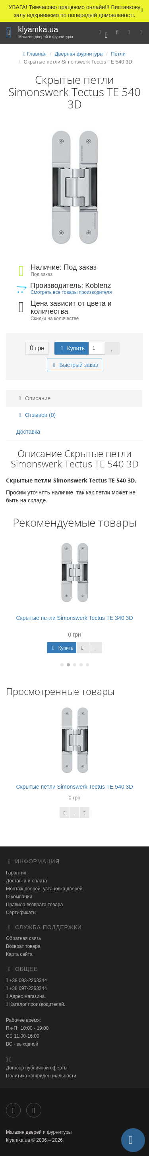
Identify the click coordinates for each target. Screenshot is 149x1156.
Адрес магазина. (27, 996)
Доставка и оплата (26, 881)
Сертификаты (21, 912)
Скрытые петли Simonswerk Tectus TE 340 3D (74, 618)
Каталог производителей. (36, 1004)
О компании (19, 896)
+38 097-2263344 (27, 988)
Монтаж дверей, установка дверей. (45, 889)
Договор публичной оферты (37, 1068)
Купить (71, 348)
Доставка (28, 431)
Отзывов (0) (36, 415)
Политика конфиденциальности (41, 1076)
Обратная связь (23, 938)
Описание (33, 398)
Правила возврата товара (34, 904)
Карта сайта (19, 954)
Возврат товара (23, 946)
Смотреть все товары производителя (71, 292)
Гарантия (16, 873)
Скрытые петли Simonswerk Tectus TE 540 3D (74, 787)
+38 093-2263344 (27, 980)
